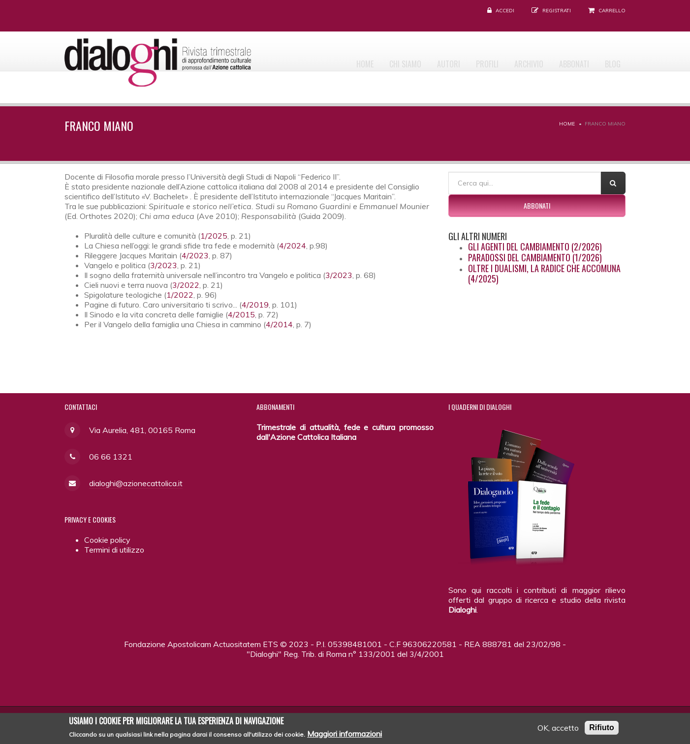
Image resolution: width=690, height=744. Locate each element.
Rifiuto (601, 730)
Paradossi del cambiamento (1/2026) (535, 257)
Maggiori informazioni (344, 737)
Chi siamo (376, 59)
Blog (610, 59)
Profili (468, 59)
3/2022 (185, 285)
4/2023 (195, 255)
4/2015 (241, 314)
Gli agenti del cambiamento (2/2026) (535, 246)
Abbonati (566, 59)
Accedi (505, 10)
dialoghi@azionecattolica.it (136, 483)
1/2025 (213, 236)
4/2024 (292, 245)
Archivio (515, 59)
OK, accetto (558, 730)
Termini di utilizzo (114, 550)
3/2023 (163, 265)
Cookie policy (107, 540)
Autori (424, 59)
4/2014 (279, 324)
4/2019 (255, 305)
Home (330, 59)
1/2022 (179, 295)
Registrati (556, 10)
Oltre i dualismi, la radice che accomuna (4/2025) (544, 273)
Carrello (612, 10)
